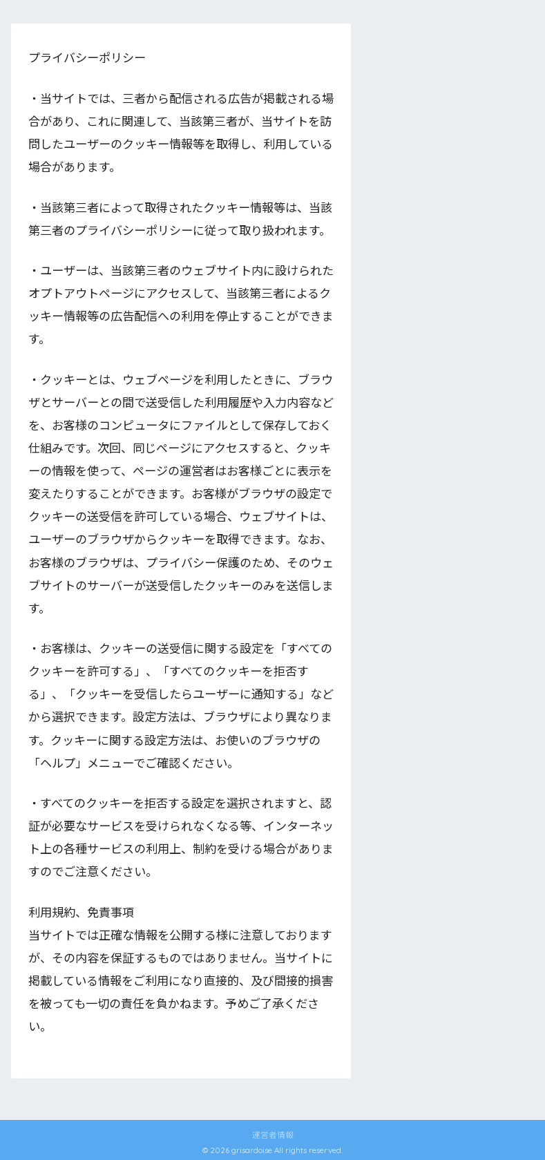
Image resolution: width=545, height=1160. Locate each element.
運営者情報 (273, 1134)
